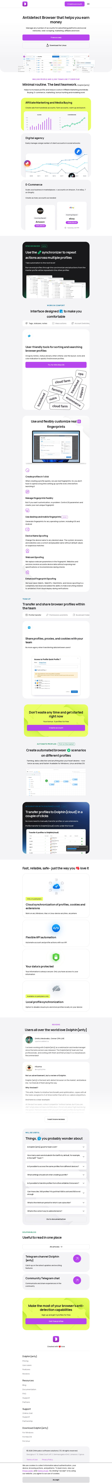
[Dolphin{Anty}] (25, 3)
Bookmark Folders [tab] (82, 615)
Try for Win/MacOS (56, 365)
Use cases (27, 1365)
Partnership (27, 1421)
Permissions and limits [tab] (57, 615)
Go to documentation (56, 1219)
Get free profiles (56, 1321)
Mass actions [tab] (59, 323)
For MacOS (27, 1436)
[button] (56, 1147)
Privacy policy (28, 1471)
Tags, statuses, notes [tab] (36, 323)
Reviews (26, 1373)
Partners (26, 1402)
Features (26, 1369)
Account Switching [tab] (80, 323)
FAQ (24, 1393)
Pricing (25, 1361)
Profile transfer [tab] (33, 615)
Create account (74, 4)
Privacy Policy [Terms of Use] (47, 1459)
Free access (56, 37)
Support (26, 1398)
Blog (24, 1385)
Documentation (29, 1389)
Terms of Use (32, 1459)
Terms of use (42, 1471)
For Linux (26, 1441)
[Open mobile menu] (88, 3)
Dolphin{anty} (29, 1356)
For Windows (27, 1432)
